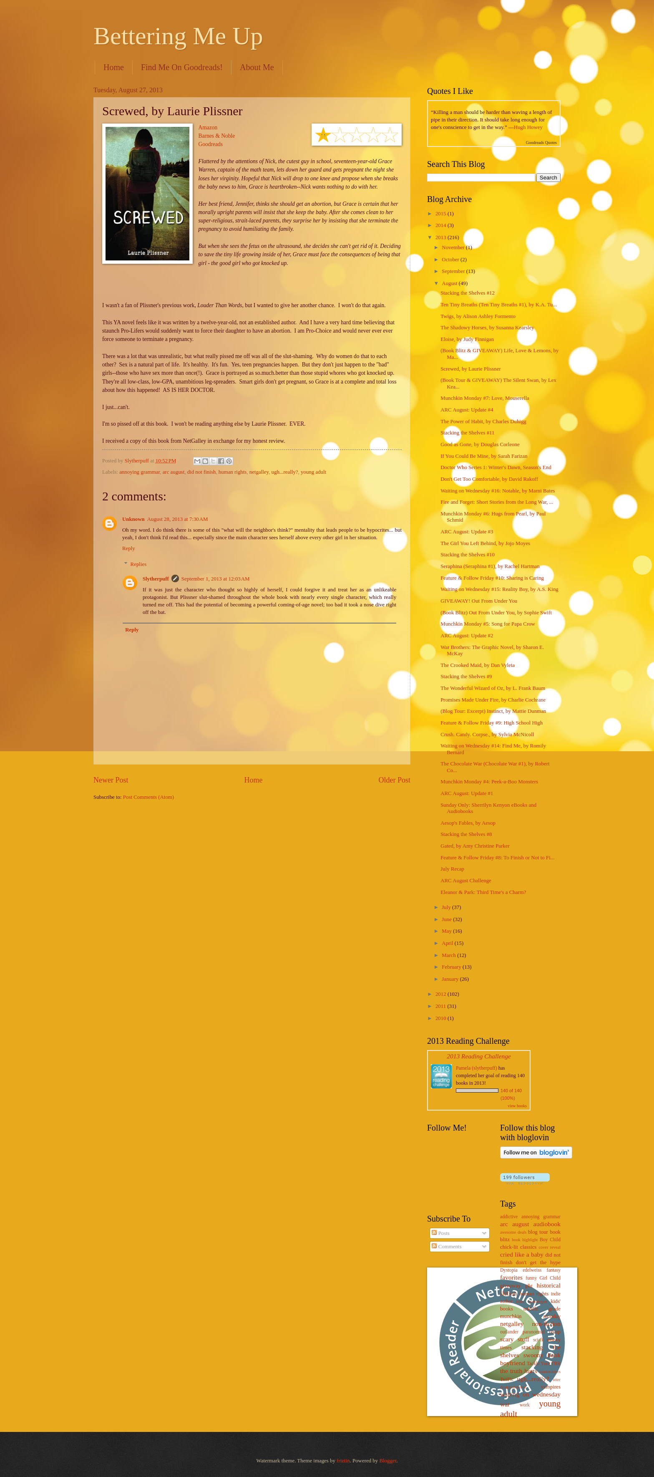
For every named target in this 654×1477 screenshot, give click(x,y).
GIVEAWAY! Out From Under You (478, 601)
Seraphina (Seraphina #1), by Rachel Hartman (489, 566)
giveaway (510, 1286)
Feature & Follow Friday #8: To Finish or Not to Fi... (497, 858)
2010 (441, 1018)
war (505, 1404)
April (448, 943)
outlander (509, 1332)
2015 (441, 214)
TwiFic (507, 1379)
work (525, 1405)
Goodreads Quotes (541, 142)
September (454, 271)
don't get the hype (538, 1262)
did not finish (201, 472)
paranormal (534, 1332)
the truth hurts (518, 1370)
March (449, 955)
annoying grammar (139, 472)
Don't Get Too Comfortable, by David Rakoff (489, 479)
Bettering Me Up (178, 36)
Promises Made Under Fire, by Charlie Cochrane (493, 700)
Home (113, 67)
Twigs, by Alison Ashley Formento (478, 316)
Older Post (394, 780)
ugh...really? (285, 472)
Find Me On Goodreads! (182, 67)
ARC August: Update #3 (466, 532)
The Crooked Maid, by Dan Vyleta (477, 665)
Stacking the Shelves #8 (466, 834)
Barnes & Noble (217, 136)
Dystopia (509, 1270)
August (450, 283)
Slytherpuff (156, 579)
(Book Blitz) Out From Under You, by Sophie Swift (496, 613)
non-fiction (546, 1323)
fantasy (554, 1270)
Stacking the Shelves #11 (467, 433)
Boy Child (550, 1239)
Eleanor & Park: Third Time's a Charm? (483, 892)
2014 (441, 225)
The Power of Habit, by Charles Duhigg (483, 421)
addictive (509, 1216)
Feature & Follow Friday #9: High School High (491, 723)
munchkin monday (530, 1316)
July (447, 907)
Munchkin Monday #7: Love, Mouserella (484, 398)
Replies (139, 564)
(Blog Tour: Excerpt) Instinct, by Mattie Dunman (493, 711)
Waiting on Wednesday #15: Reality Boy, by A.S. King (499, 589)
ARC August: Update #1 (466, 793)
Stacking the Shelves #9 (466, 676)
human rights (233, 472)
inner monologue (531, 1301)
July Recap (452, 869)
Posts (440, 1233)
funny (531, 1278)
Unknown (133, 519)
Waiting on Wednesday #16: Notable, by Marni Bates (497, 491)
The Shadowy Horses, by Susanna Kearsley (487, 328)
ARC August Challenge (465, 881)
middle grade (542, 1309)
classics (528, 1247)
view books (517, 1105)
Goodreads (211, 144)
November (454, 247)
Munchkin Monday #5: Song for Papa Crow (487, 624)
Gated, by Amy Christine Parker (475, 846)
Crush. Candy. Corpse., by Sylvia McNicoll (487, 734)
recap (555, 1332)
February (452, 967)
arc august (174, 472)
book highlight (525, 1239)
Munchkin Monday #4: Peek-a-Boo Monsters (489, 782)
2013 (441, 237)
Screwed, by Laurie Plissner (470, 369)
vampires (551, 1387)
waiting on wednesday (530, 1394)
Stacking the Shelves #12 (467, 293)
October (451, 260)
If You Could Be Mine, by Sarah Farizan (483, 456)
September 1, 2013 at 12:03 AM (215, 579)
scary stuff (514, 1339)
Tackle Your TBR (544, 1363)
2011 (441, 1006)
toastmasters (550, 1371)
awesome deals (513, 1232)
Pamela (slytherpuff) (476, 1068)
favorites (511, 1277)
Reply (128, 548)
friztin (343, 1461)
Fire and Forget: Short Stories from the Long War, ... (496, 502)
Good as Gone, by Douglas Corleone (480, 444)
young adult (313, 472)
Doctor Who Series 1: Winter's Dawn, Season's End (495, 467)
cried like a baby (521, 1254)
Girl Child (550, 1278)
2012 (441, 994)
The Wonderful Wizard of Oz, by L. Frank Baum (492, 688)
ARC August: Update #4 (466, 410)
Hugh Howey (528, 127)
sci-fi (538, 1340)
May (447, 931)
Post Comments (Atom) (148, 797)
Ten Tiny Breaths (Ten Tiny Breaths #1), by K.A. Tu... (498, 305)
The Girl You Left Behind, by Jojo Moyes (485, 543)
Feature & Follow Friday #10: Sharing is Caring (492, 578)
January (451, 979)
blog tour (538, 1232)
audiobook (547, 1223)
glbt (529, 1286)
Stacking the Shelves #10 (467, 555)
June (447, 919)
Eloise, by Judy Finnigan (467, 339)
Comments (446, 1247)
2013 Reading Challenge (479, 1056)
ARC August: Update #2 (466, 636)
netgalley (259, 472)
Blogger (387, 1461)
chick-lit (509, 1247)
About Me (257, 67)
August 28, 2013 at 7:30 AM (177, 519)
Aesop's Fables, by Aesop (468, 823)
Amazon (208, 127)
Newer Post (110, 780)
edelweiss (532, 1270)
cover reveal (550, 1247)
